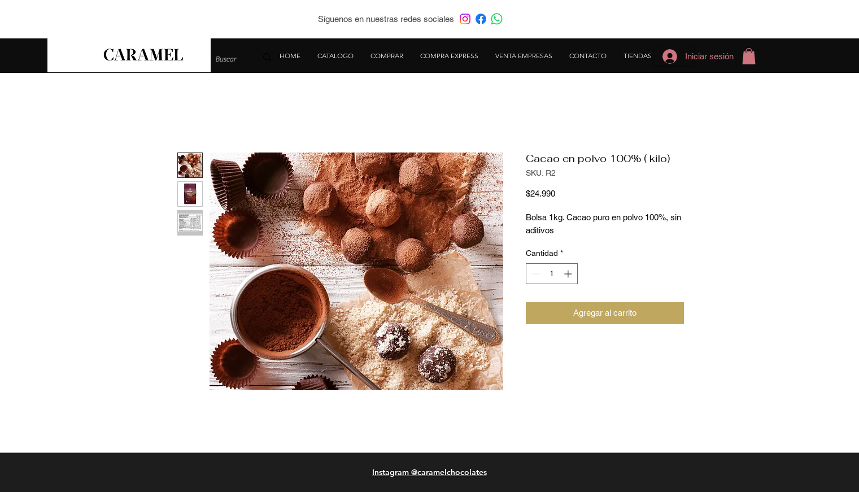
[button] (749, 56)
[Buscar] (227, 59)
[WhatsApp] (497, 19)
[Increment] (569, 274)
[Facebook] (481, 19)
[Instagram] (465, 19)
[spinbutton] (552, 274)
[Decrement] (534, 274)
